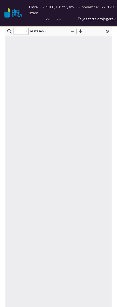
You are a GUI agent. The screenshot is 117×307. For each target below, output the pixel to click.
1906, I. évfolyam (60, 7)
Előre (33, 7)
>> (58, 19)
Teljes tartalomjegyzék (97, 19)
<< (48, 19)
